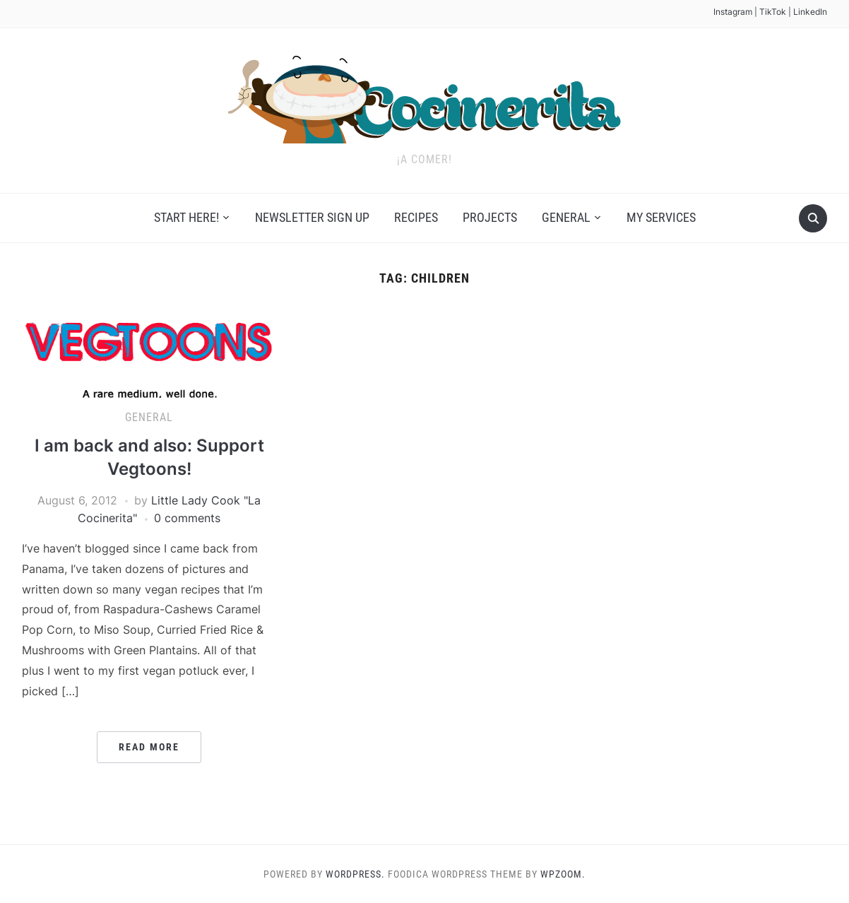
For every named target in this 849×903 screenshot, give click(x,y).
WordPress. (355, 874)
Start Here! (186, 217)
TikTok (772, 11)
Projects (490, 217)
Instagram (732, 11)
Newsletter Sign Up (312, 217)
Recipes (416, 217)
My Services (661, 217)
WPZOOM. (563, 874)
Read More (149, 746)
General (566, 217)
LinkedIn (810, 11)
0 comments (187, 518)
